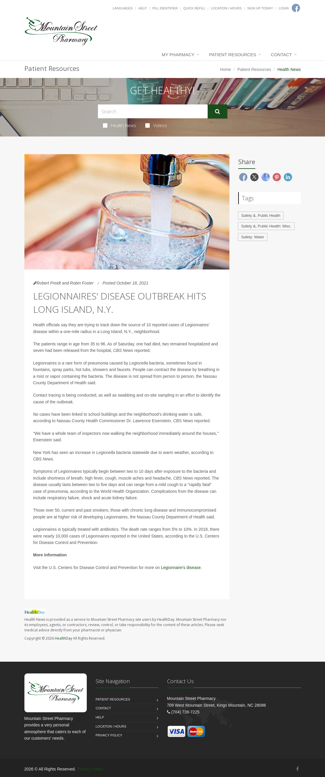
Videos (156, 125)
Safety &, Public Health (260, 215)
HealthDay (63, 638)
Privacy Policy (109, 735)
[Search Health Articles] (153, 111)
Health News (119, 125)
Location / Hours (226, 8)
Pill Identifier (165, 8)
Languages (123, 8)
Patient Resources (232, 54)
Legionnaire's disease (181, 567)
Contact (281, 54)
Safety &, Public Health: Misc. (266, 226)
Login (284, 8)
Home (225, 69)
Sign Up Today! (260, 8)
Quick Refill (194, 8)
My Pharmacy (178, 54)
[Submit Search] (217, 111)
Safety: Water (252, 237)
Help (142, 8)
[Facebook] (297, 768)
